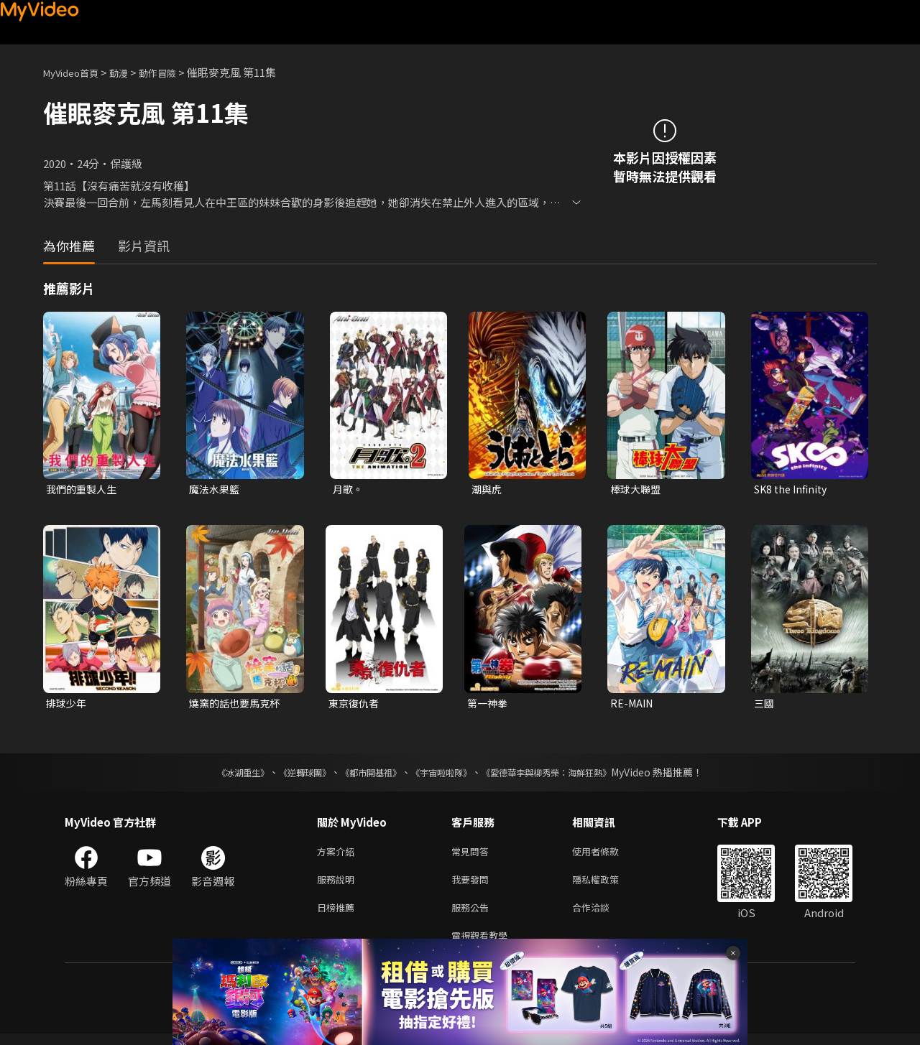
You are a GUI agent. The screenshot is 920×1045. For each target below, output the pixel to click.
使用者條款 (608, 855)
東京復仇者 (355, 704)
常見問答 (472, 855)
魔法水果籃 (216, 489)
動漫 (130, 72)
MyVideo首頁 (76, 72)
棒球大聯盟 (637, 489)
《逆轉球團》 (288, 775)
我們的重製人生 (83, 489)
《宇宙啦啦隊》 (444, 775)
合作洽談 (602, 915)
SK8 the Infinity (793, 489)
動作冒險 (173, 72)
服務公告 (472, 915)
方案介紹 (338, 855)
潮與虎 (488, 489)
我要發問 (472, 885)
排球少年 (67, 704)
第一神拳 (488, 704)
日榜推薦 (338, 915)
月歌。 (349, 489)
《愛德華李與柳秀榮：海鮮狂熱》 (564, 775)
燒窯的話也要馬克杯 (237, 704)
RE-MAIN (633, 704)
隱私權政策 (608, 885)
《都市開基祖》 (363, 775)
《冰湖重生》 (218, 775)
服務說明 (338, 885)
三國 (765, 704)
